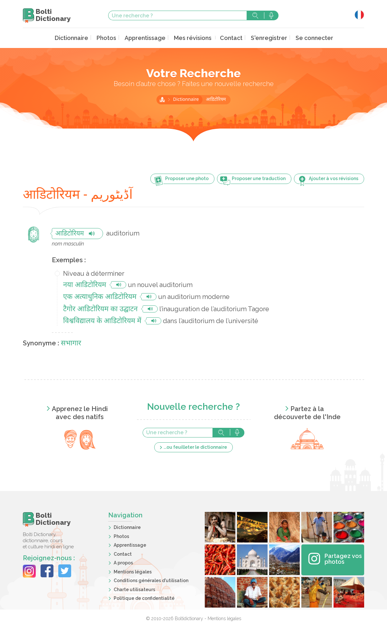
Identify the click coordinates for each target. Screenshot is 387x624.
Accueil (162, 98)
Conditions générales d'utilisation (151, 579)
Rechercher (255, 15)
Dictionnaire (81, 37)
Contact (228, 37)
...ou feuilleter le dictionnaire (195, 446)
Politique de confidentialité (144, 597)
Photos (114, 37)
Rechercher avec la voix (271, 15)
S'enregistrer (263, 37)
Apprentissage (149, 37)
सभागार (71, 342)
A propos (123, 562)
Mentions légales (133, 570)
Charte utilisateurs (134, 588)
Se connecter (305, 37)
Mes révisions (193, 37)
